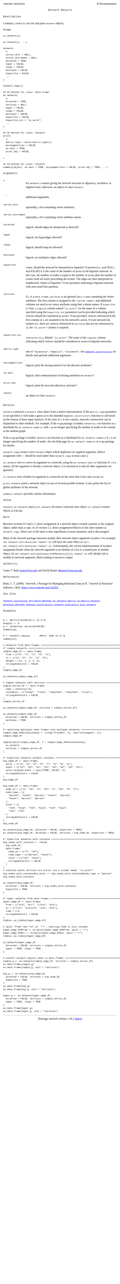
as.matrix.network (88, 600)
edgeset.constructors (98, 351)
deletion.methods (14, 604)
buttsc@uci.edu (28, 570)
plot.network (88, 604)
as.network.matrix (64, 600)
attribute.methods (40, 600)
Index (78, 1018)
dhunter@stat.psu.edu (70, 570)
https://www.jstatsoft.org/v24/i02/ (40, 587)
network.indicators (66, 604)
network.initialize (15, 600)
